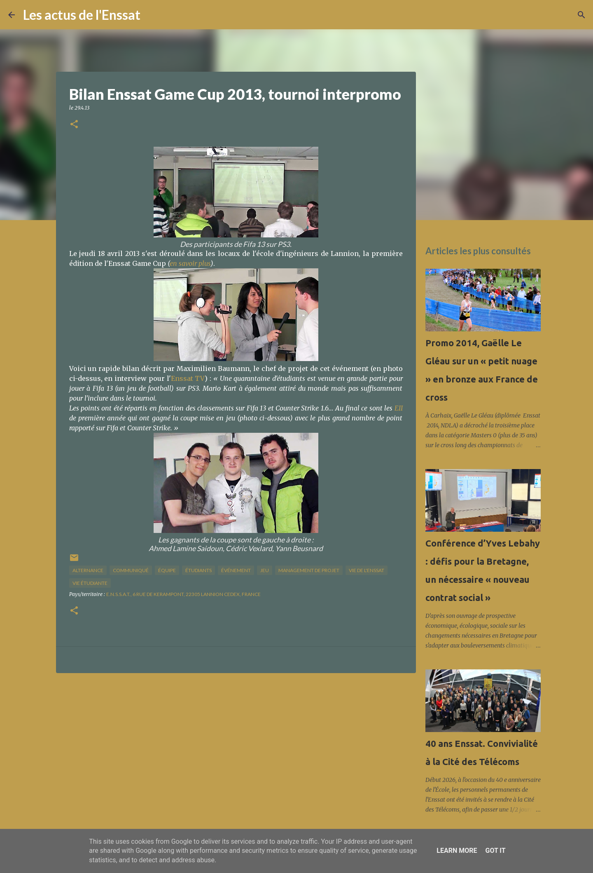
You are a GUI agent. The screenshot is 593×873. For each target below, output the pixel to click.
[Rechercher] (152, 15)
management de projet (308, 570)
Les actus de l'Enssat (81, 15)
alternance (87, 570)
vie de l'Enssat (366, 570)
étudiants (198, 570)
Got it (495, 850)
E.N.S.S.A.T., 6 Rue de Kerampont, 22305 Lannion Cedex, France (183, 594)
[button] (74, 124)
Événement (236, 570)
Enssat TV (188, 378)
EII (399, 408)
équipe (167, 570)
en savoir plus (190, 263)
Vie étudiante (89, 583)
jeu (264, 570)
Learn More (457, 850)
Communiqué (131, 570)
